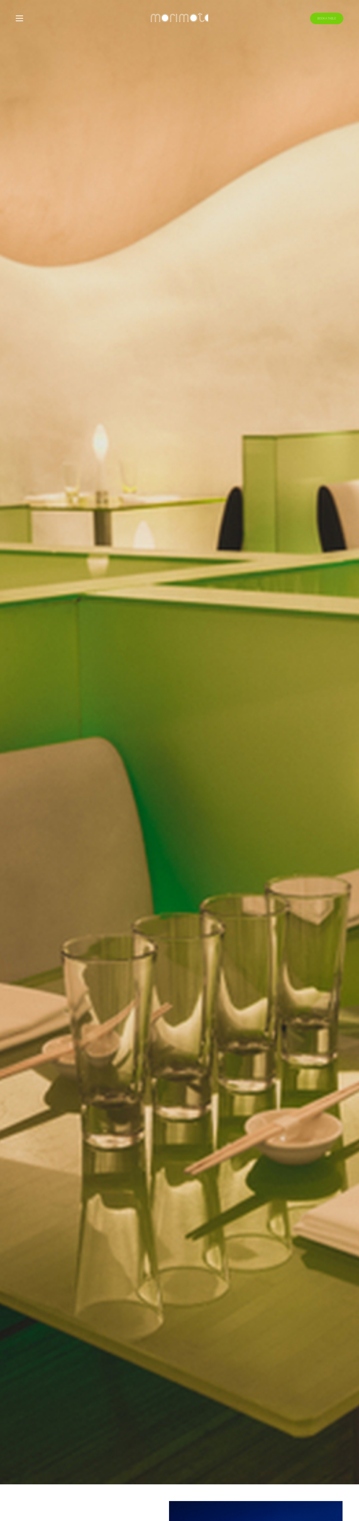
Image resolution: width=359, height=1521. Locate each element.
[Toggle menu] (19, 18)
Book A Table (326, 18)
